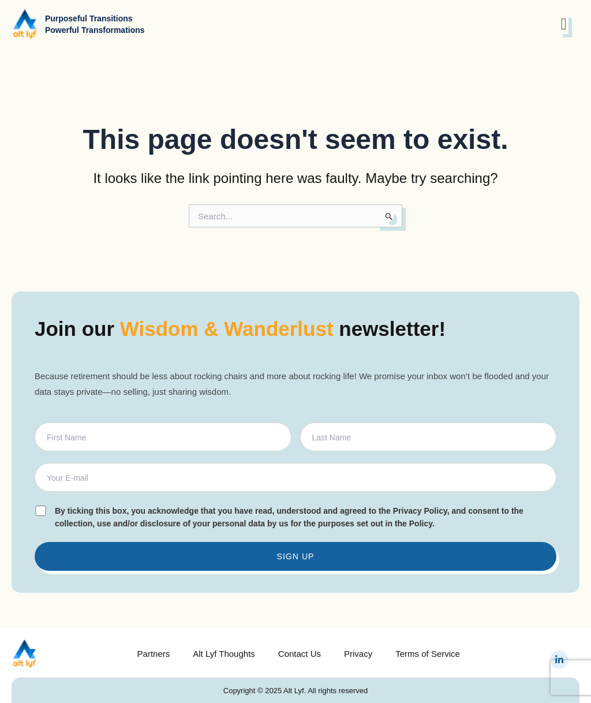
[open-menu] (563, 24)
